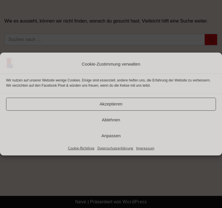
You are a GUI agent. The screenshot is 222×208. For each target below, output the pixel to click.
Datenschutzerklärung (115, 148)
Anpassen (111, 135)
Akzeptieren (110, 103)
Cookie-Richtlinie (81, 148)
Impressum (145, 148)
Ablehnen (111, 119)
